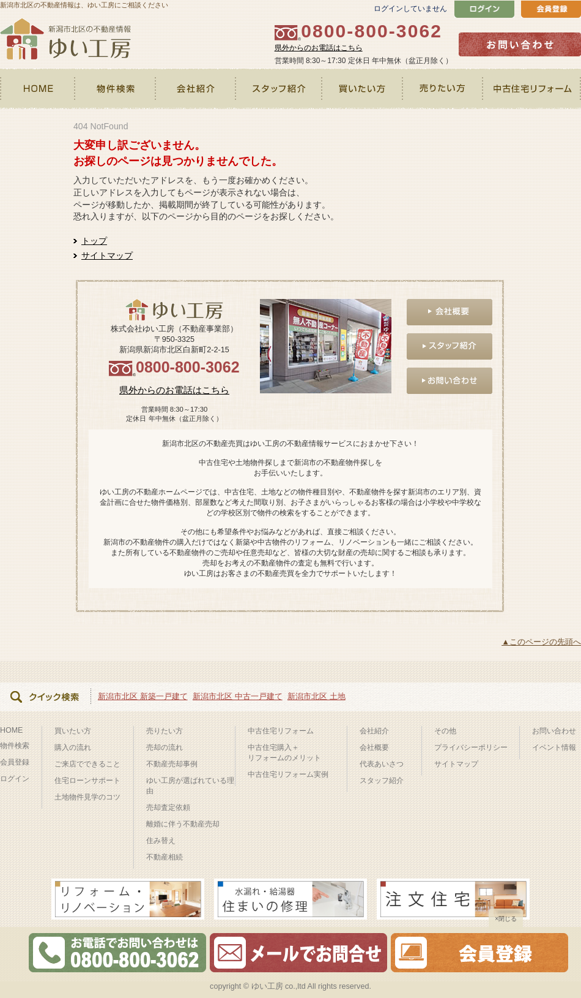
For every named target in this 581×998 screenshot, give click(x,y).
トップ (94, 241)
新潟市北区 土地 (316, 696)
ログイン (14, 778)
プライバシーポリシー (471, 747)
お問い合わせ (554, 731)
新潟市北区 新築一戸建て (143, 696)
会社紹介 (196, 89)
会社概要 (374, 747)
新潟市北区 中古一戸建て (238, 696)
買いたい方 (363, 89)
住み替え (161, 840)
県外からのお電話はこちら (319, 47)
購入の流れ (72, 747)
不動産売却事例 (172, 764)
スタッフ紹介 (279, 89)
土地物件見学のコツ (87, 797)
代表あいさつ (382, 764)
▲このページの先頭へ (541, 641)
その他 (445, 731)
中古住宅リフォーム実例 (288, 774)
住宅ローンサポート (87, 780)
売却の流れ (164, 747)
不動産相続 (164, 857)
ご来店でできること (87, 764)
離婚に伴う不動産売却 (183, 824)
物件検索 (116, 89)
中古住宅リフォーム (532, 89)
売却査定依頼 (168, 807)
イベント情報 (554, 747)
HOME (38, 89)
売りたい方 (444, 89)
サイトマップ (107, 255)
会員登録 (14, 762)
